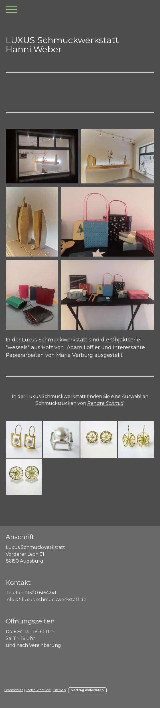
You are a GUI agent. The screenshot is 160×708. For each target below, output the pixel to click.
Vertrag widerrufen (87, 690)
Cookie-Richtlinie (38, 690)
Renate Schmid (105, 403)
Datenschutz (13, 690)
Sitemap (59, 690)
